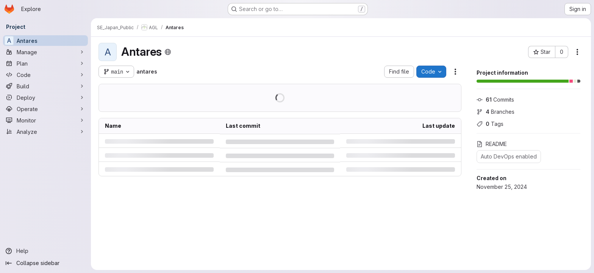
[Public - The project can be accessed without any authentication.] (168, 52)
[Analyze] (45, 131)
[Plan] (45, 63)
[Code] (45, 74)
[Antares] (45, 40)
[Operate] (45, 109)
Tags (490, 124)
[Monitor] (45, 120)
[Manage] (45, 52)
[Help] (45, 251)
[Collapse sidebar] (45, 263)
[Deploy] (45, 97)
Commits (495, 99)
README (492, 144)
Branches (495, 111)
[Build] (45, 86)
